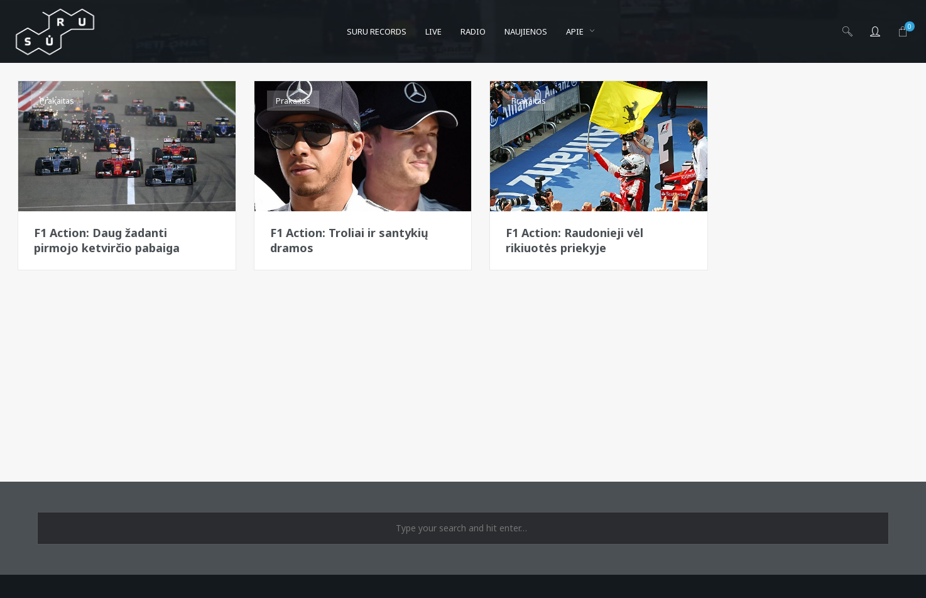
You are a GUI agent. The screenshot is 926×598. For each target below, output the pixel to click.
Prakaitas (57, 100)
